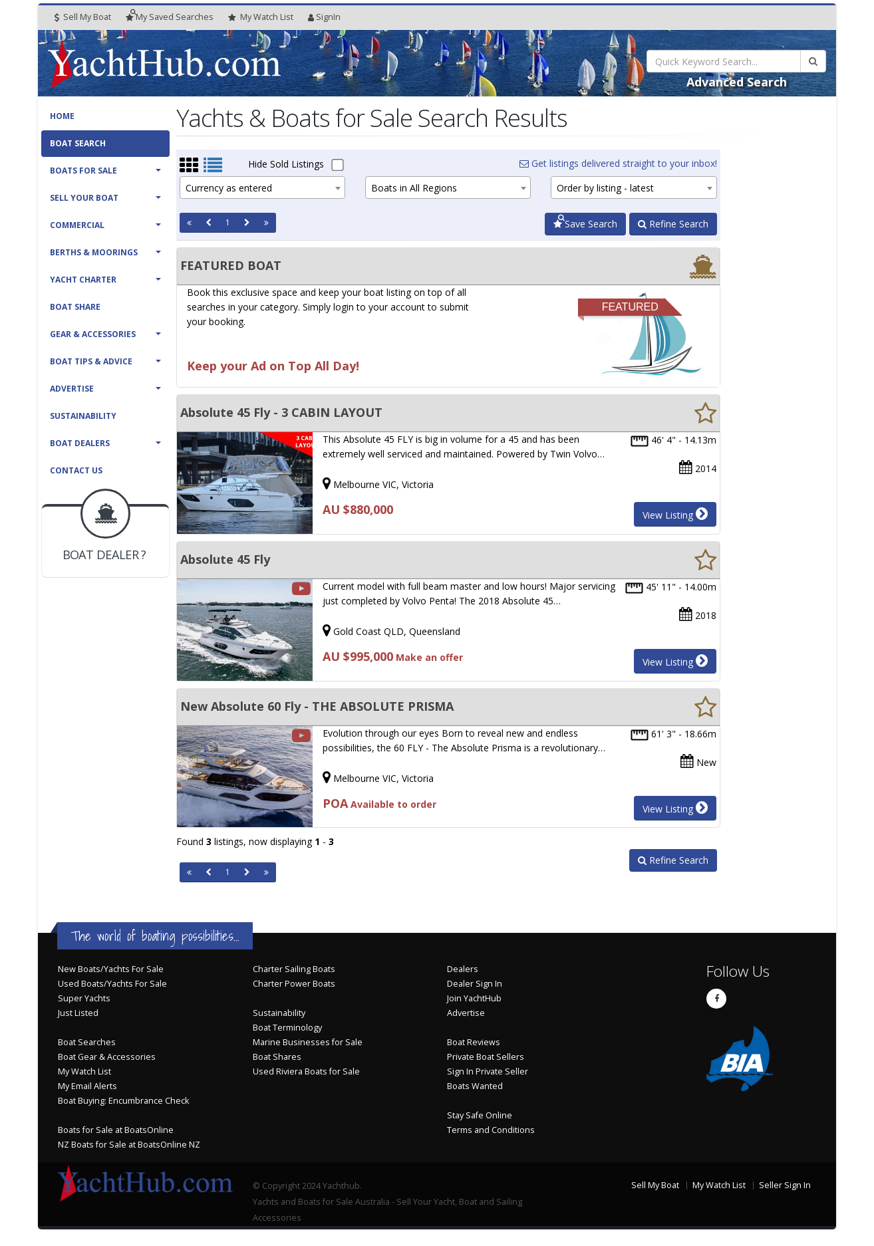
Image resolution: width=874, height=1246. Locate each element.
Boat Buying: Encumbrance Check (123, 1100)
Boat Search (78, 143)
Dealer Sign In (474, 983)
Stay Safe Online (479, 1115)
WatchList (260, 17)
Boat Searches (87, 1042)
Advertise (72, 388)
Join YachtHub (474, 998)
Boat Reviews (473, 1042)
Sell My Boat (83, 17)
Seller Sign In (785, 1185)
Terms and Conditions (491, 1130)
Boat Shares (277, 1056)
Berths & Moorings (94, 252)
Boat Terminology (287, 1027)
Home (62, 116)
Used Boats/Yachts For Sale (112, 983)
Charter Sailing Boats (294, 969)
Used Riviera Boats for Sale (306, 1071)
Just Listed (78, 1013)
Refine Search (673, 223)
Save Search (585, 223)
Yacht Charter (83, 279)
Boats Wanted (475, 1086)
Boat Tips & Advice (91, 361)
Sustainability (83, 416)
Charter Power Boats (294, 983)
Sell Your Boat (84, 197)
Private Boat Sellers (485, 1056)
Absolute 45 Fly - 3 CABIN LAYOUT (281, 412)
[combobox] (262, 187)
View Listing (675, 514)
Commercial (77, 225)
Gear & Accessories (93, 334)
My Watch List (84, 1071)
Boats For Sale (83, 170)
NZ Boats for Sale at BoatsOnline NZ (129, 1144)
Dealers (462, 969)
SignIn (324, 17)
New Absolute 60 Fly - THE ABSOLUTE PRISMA (317, 706)
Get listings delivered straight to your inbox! (618, 163)
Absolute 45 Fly (225, 559)
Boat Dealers (80, 443)
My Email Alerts (87, 1086)
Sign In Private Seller (487, 1071)
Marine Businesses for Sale (308, 1042)
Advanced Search (736, 82)
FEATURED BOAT (230, 265)
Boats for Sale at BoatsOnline (116, 1130)
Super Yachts (84, 998)
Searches (170, 17)
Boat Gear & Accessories (107, 1056)
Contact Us (76, 470)
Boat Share (75, 306)
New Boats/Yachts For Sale (111, 969)
